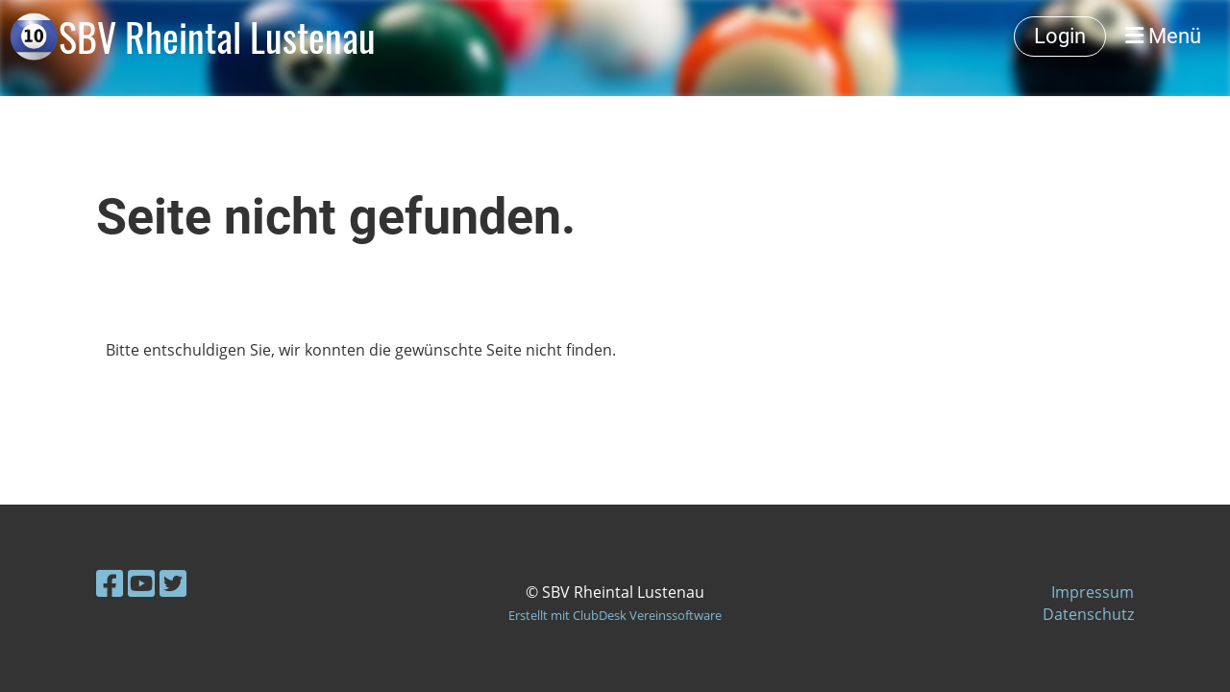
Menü (1163, 36)
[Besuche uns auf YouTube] (141, 583)
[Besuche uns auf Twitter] (173, 583)
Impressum (1092, 592)
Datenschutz (1088, 614)
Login (1060, 36)
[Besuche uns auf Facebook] (109, 583)
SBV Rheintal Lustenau (217, 36)
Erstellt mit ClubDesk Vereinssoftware (615, 615)
